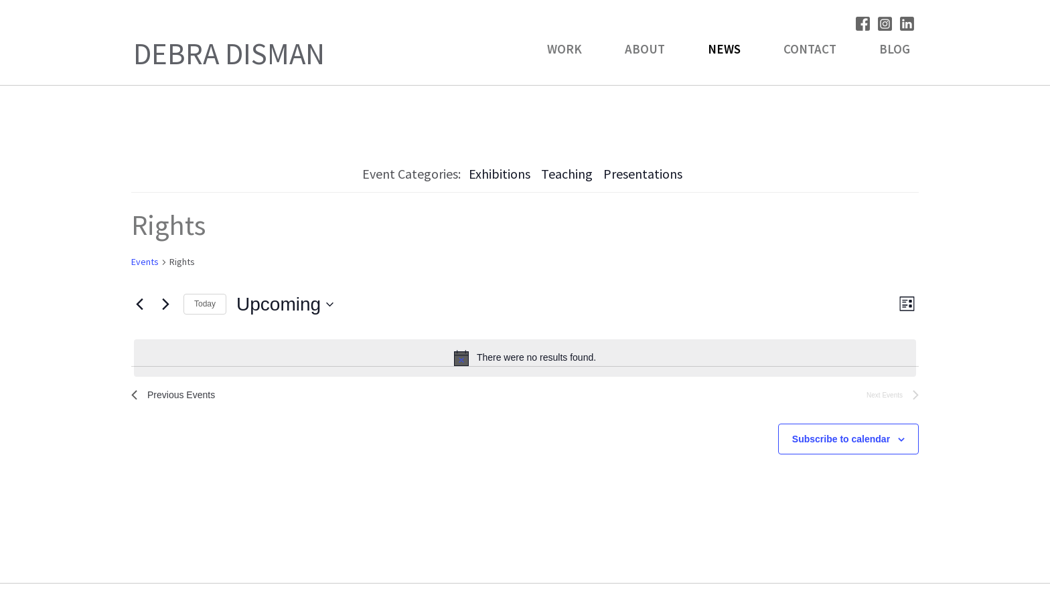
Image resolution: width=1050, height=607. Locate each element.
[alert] (525, 358)
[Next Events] (165, 304)
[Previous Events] (139, 304)
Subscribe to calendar (841, 441)
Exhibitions (499, 173)
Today (205, 304)
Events (145, 262)
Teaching (567, 173)
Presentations (642, 173)
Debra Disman (229, 53)
